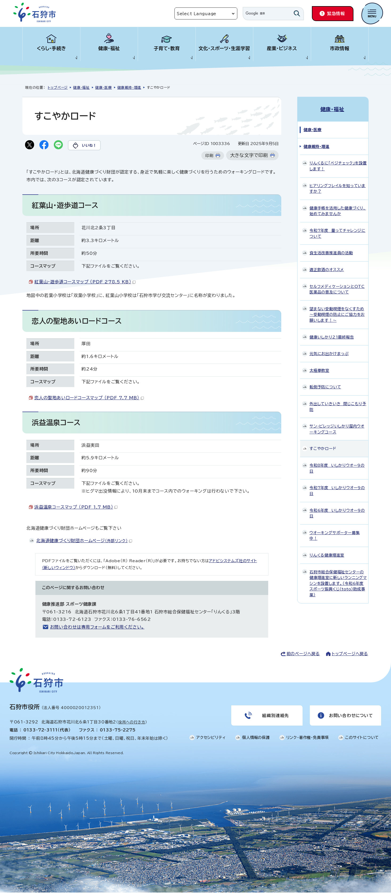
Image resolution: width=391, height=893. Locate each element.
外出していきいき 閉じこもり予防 (337, 406)
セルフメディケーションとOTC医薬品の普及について (337, 288)
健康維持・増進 (129, 87)
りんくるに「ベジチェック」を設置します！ (338, 165)
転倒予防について (325, 386)
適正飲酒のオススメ (326, 269)
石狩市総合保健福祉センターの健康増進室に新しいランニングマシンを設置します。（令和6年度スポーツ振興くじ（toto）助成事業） (338, 582)
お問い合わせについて (350, 716)
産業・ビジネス (282, 48)
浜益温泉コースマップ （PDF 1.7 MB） (75, 507)
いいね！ (90, 145)
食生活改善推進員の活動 (331, 252)
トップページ (58, 87)
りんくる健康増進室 (326, 554)
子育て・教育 (167, 48)
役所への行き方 (131, 722)
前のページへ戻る (303, 654)
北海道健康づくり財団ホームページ (84, 541)
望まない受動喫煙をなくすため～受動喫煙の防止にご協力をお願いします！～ (337, 313)
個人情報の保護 (256, 739)
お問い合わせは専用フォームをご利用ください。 (97, 627)
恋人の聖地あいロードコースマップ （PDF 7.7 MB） (89, 398)
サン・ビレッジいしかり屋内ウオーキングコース (336, 428)
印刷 (209, 156)
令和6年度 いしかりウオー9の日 (337, 512)
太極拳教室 (319, 370)
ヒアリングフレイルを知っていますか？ (337, 188)
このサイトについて (362, 739)
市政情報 (339, 48)
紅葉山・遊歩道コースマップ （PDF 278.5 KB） (85, 282)
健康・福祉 (109, 48)
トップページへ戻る (350, 654)
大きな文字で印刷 (249, 156)
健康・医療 (103, 87)
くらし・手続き (51, 48)
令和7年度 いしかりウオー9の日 (337, 490)
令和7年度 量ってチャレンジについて (337, 233)
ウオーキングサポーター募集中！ (334, 535)
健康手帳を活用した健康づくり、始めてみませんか (337, 210)
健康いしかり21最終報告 (331, 336)
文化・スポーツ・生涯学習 (224, 48)
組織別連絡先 (275, 716)
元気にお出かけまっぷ (329, 353)
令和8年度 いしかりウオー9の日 (337, 467)
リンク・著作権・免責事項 (307, 739)
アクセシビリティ (211, 739)
